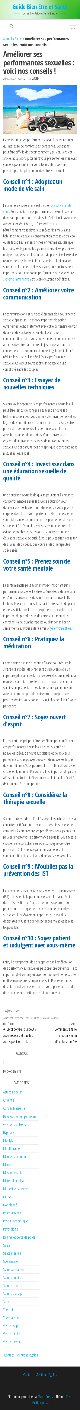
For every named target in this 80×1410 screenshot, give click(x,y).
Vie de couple (11, 1325)
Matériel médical (13, 1180)
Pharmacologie (12, 1212)
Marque (8, 1164)
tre (62, 628)
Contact (9, 1355)
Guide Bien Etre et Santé (40, 7)
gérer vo (55, 628)
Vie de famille (11, 1333)
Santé (18, 38)
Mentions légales (27, 1355)
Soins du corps (12, 1285)
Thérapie (9, 1309)
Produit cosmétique (15, 1220)
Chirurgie (8, 1100)
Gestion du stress (14, 1124)
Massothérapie (13, 1172)
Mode (7, 1196)
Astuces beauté (13, 1092)
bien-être (19, 1018)
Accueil (7, 38)
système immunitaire (16, 279)
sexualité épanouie (50, 1018)
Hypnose (8, 1132)
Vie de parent (11, 1341)
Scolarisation (11, 1261)
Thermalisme (11, 1317)
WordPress (45, 1396)
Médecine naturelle (15, 1188)
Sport (6, 1301)
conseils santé (32, 1018)
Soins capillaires (13, 1269)
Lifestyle (8, 1140)
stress (68, 628)
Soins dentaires (13, 1277)
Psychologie (10, 1229)
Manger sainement (15, 1156)
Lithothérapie (11, 1148)
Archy (35, 79)
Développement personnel (20, 1116)
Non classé (10, 1205)
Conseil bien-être (14, 1108)
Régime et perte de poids (19, 1237)
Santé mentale (12, 1253)
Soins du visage (13, 1293)
